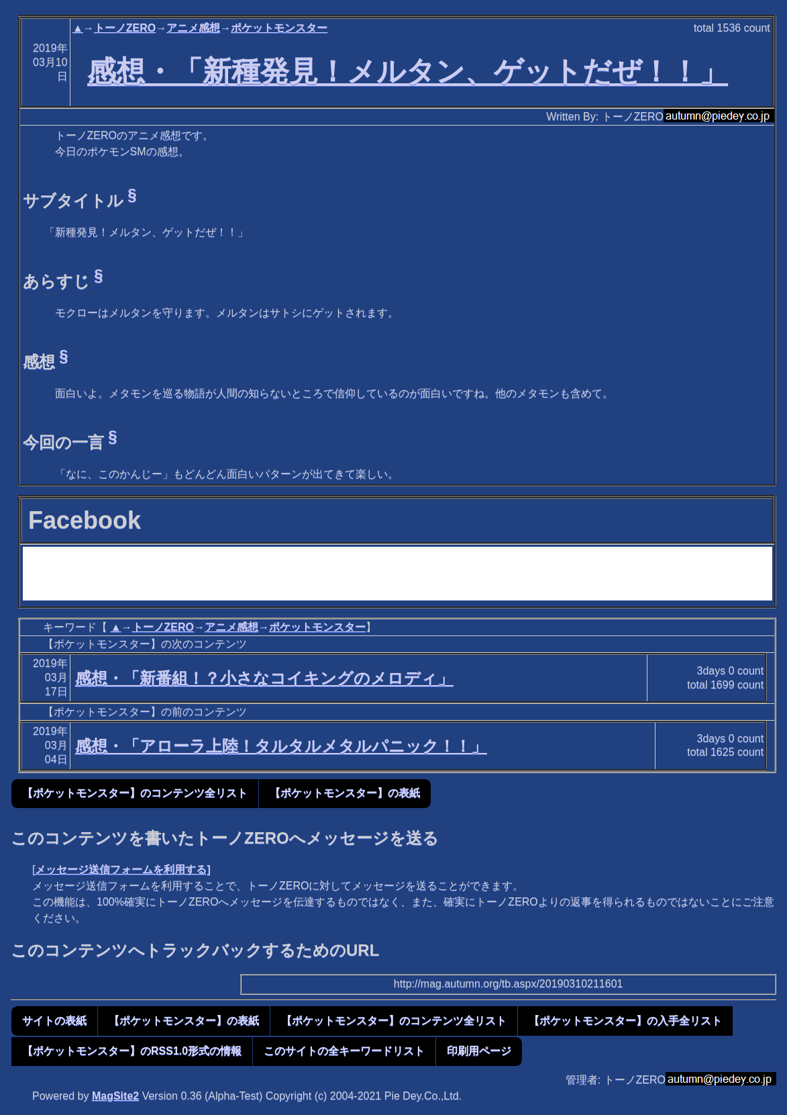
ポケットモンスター (279, 28)
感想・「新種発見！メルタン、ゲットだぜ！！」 (407, 71)
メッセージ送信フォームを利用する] (122, 869)
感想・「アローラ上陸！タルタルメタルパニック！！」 (281, 746)
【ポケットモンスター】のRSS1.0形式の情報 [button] (132, 1051)
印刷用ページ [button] (479, 1051)
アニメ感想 (193, 28)
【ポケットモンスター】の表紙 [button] (345, 793)
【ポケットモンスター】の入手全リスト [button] (625, 1020)
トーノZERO (125, 28)
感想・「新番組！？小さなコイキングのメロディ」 (264, 678)
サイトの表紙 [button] (54, 1020)
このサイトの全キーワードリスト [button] (344, 1051)
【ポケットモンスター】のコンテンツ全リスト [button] (135, 793)
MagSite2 (115, 1096)
